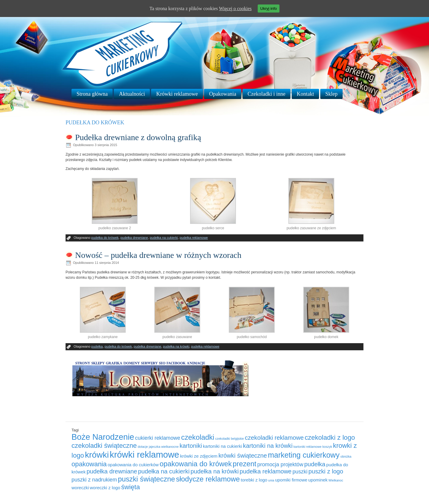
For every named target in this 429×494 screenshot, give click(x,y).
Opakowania (222, 94)
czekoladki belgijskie (229, 438)
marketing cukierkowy (304, 455)
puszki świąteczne (146, 479)
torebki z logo (254, 479)
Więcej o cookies (235, 8)
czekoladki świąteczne (104, 445)
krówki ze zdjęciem (198, 456)
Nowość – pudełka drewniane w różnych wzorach (158, 255)
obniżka (346, 456)
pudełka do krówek (105, 237)
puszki (300, 472)
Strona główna (92, 94)
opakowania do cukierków (133, 464)
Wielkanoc (336, 480)
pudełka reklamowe (194, 237)
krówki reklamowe (144, 454)
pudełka (97, 346)
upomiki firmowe (291, 479)
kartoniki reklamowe (307, 446)
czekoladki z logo (330, 437)
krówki (97, 454)
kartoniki (191, 445)
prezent (244, 464)
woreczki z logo (105, 487)
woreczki (80, 487)
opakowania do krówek (196, 464)
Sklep (331, 94)
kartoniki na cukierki (222, 446)
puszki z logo (325, 471)
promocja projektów (280, 464)
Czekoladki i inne (266, 94)
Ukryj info (268, 8)
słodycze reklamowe (208, 479)
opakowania (89, 464)
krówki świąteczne (242, 455)
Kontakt (305, 94)
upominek (318, 479)
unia (271, 480)
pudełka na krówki (176, 346)
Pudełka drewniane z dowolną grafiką (138, 137)
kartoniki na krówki (268, 445)
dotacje (143, 446)
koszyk (327, 446)
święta (130, 487)
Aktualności (132, 94)
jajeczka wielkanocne (164, 446)
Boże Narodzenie (103, 437)
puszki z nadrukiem (94, 480)
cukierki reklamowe (157, 438)
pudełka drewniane (134, 237)
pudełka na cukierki (164, 237)
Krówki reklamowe (177, 94)
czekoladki (197, 437)
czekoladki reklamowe (274, 437)
